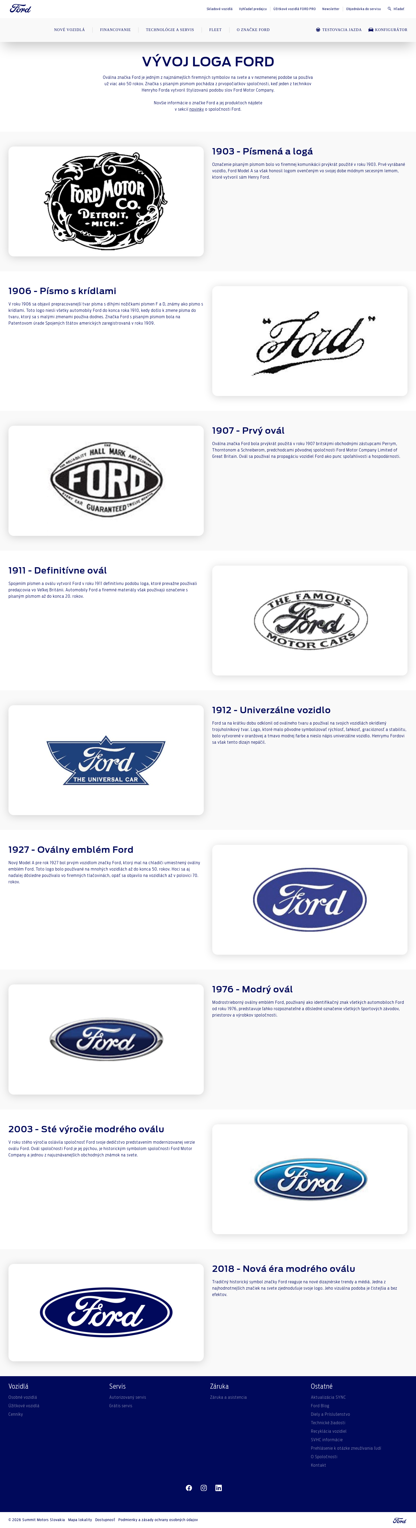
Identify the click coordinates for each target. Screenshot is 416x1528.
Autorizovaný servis (127, 1397)
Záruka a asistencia (228, 1397)
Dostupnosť (105, 1520)
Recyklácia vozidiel (329, 1431)
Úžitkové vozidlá (24, 1406)
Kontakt (318, 1465)
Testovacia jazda (338, 29)
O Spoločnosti (324, 1457)
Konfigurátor (388, 29)
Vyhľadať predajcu (253, 9)
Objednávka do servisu (363, 9)
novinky (196, 109)
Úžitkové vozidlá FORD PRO (295, 9)
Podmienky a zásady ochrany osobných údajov (158, 1520)
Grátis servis (120, 1406)
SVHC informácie (327, 1440)
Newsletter (331, 9)
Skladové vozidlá (220, 9)
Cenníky (15, 1414)
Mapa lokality (80, 1520)
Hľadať (395, 9)
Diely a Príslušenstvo (330, 1414)
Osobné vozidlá (22, 1397)
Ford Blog (320, 1406)
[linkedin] (218, 1488)
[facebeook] (189, 1488)
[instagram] (204, 1488)
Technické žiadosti (328, 1423)
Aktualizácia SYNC (328, 1397)
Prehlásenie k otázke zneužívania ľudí (346, 1448)
